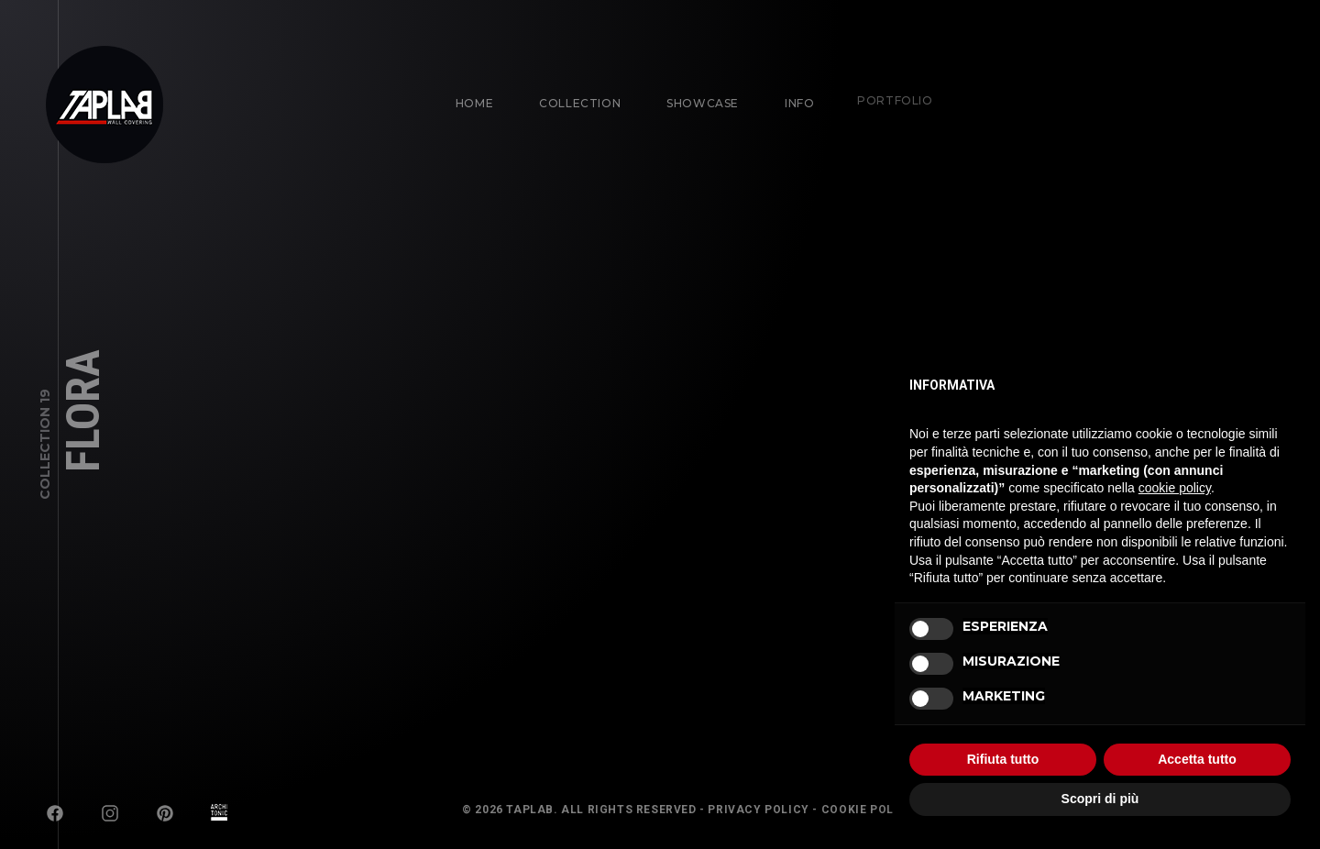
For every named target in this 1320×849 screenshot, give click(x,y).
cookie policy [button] (1174, 487)
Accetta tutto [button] (1197, 759)
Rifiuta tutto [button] (1003, 759)
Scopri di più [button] (1100, 798)
